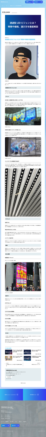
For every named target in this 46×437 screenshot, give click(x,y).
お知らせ (20, 421)
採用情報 (3, 425)
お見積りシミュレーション (28, 2)
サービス (2, 421)
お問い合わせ (14, 425)
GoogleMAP (9, 376)
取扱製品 (7, 421)
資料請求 (36, 1)
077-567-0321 (7, 415)
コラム (16, 421)
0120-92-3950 (7, 418)
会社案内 (24, 421)
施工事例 (11, 421)
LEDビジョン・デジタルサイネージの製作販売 (7, 408)
